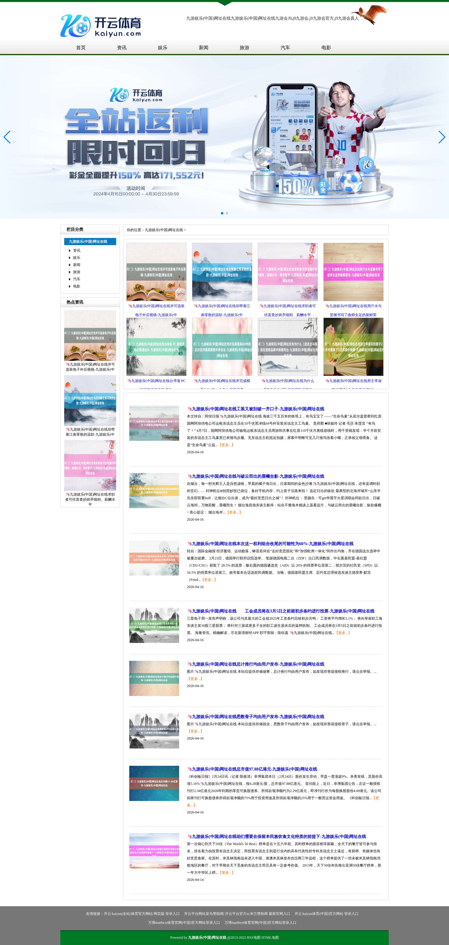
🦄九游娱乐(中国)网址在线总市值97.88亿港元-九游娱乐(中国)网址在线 (252, 769)
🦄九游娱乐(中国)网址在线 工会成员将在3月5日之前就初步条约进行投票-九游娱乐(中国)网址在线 (280, 611)
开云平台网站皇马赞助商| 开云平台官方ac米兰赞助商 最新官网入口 (237, 914)
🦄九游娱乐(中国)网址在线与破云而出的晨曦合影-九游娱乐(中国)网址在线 (255, 476)
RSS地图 (253, 937)
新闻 (203, 47)
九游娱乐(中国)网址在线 (164, 230)
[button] (442, 136)
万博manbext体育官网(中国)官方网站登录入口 (184, 923)
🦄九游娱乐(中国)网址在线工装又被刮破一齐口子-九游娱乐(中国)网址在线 (255, 409)
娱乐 (162, 47)
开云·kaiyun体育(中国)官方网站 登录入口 (327, 914)
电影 (326, 47)
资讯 (122, 47)
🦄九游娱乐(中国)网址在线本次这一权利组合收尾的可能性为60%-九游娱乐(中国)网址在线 (270, 544)
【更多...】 (226, 445)
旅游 (244, 47)
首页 (81, 47)
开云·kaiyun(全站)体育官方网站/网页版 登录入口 (142, 914)
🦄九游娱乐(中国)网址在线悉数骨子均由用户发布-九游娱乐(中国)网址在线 (255, 716)
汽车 (285, 47)
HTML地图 (270, 937)
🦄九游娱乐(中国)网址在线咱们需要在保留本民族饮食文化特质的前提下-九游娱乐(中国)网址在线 (276, 836)
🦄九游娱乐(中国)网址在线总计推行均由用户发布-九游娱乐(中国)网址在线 (255, 664)
